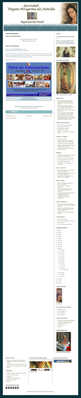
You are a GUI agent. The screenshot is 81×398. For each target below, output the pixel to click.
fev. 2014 (61, 276)
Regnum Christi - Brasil (11, 379)
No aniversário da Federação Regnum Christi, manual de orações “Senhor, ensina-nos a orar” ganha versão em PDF (66, 107)
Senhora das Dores (61, 325)
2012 (59, 281)
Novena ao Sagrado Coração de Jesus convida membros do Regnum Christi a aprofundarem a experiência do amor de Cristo (65, 102)
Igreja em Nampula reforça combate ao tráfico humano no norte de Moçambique (66, 141)
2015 (59, 246)
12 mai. (61, 267)
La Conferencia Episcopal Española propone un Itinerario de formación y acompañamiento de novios (66, 194)
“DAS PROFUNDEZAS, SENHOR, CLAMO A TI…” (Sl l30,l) (65, 323)
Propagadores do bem (62, 309)
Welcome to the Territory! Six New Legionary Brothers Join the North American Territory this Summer (16, 361)
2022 (59, 232)
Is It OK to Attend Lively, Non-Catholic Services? (17, 364)
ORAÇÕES (58, 27)
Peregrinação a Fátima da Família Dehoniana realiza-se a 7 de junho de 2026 (66, 156)
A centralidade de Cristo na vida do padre (66, 159)
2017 (59, 242)
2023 (59, 230)
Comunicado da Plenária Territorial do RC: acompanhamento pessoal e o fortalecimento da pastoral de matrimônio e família (66, 118)
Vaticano (8, 381)
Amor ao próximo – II (62, 312)
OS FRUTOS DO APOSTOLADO (46, 27)
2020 (59, 236)
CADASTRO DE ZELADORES (46, 29)
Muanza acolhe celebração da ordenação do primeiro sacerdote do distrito (66, 146)
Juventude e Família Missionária (13, 378)
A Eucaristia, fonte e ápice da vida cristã (65, 143)
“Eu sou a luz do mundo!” (63, 219)
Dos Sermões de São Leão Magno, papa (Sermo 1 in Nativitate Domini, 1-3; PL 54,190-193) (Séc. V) (65, 209)
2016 (59, 244)
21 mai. (61, 263)
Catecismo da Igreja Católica (12, 374)
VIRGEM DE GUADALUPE (15, 25)
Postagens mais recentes (10, 115)
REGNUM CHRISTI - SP (10, 29)
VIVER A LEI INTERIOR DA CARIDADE (66, 320)
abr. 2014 (61, 272)
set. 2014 (61, 254)
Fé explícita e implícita (62, 139)
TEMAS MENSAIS (8, 27)
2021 (59, 234)
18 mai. (61, 265)
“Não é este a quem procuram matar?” (65, 224)
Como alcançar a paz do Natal (63, 126)
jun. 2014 (61, 260)
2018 (59, 240)
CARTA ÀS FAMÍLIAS (21, 29)
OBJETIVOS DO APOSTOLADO (49, 25)
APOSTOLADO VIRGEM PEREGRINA (32, 25)
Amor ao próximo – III (62, 311)
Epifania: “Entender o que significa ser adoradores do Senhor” (65, 184)
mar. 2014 (61, 274)
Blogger (52, 391)
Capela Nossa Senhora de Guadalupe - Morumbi (16, 373)
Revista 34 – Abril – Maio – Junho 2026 (65, 158)
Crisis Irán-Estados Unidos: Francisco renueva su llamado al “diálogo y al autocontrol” (65, 190)
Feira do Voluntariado (13, 36)
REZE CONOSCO (66, 27)
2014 (59, 248)
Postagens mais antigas (47, 115)
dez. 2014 (61, 250)
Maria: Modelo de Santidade (63, 128)
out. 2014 (61, 252)
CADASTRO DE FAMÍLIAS (60, 29)
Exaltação (59, 326)
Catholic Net (9, 376)
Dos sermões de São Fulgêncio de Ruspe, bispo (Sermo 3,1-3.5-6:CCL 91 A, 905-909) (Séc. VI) (66, 205)
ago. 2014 (61, 256)
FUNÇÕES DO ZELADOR (20, 27)
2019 (59, 238)
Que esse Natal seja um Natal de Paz (65, 125)
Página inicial (29, 115)
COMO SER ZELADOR (33, 27)
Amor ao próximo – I (62, 314)
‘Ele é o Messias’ (61, 222)
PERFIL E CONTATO (33, 29)
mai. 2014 (61, 262)
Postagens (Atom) (12, 118)
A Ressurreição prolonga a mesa (64, 161)
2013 (59, 278)
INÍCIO (6, 25)
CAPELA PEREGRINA (62, 25)
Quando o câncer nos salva (63, 130)
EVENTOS (72, 25)
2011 (59, 283)
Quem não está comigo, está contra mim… (66, 220)
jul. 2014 (61, 258)
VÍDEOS (70, 29)
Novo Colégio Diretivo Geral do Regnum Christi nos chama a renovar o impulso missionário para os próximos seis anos (66, 114)
